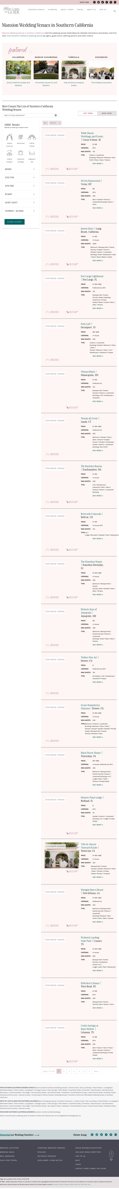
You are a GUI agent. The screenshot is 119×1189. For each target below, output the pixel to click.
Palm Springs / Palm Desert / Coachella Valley (64, 1090)
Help (77, 1160)
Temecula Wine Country (8, 1095)
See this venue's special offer (71, 169)
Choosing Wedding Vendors (51, 1148)
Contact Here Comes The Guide (90, 1168)
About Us (91, 10)
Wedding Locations (9, 1148)
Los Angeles (107, 1088)
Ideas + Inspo (67, 10)
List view (88, 113)
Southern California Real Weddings (47, 1112)
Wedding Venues (36, 10)
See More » (98, 164)
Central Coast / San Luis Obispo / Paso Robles (85, 1088)
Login (78, 1164)
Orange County (40, 1090)
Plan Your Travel (8, 1160)
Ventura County (24, 1095)
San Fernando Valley (38, 1092)
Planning (52, 10)
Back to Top (111, 1152)
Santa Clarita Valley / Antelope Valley (101, 1092)
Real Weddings (7, 1156)
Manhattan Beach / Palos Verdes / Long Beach (17, 1090)
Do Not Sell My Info (83, 1184)
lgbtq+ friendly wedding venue (52, 169)
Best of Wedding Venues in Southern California (55, 1101)
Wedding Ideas (7, 1152)
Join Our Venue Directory (88, 1152)
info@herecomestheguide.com (69, 1116)
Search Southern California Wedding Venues (51, 1088)
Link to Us (80, 1156)
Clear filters (14, 222)
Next (96, 1071)
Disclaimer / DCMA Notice (50, 1160)
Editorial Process (47, 1156)
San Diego (26, 1092)
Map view (107, 113)
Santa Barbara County (79, 1092)
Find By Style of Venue (39, 1095)
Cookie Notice (69, 1184)
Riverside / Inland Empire (91, 1090)
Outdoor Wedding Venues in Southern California (65, 1095)
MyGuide (42, 1152)
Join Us (102, 10)
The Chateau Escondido (101, 83)
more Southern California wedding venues (25, 36)
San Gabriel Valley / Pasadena (58, 1092)
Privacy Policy (58, 1184)
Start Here (84, 2)
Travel (80, 10)
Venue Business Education (88, 1148)
